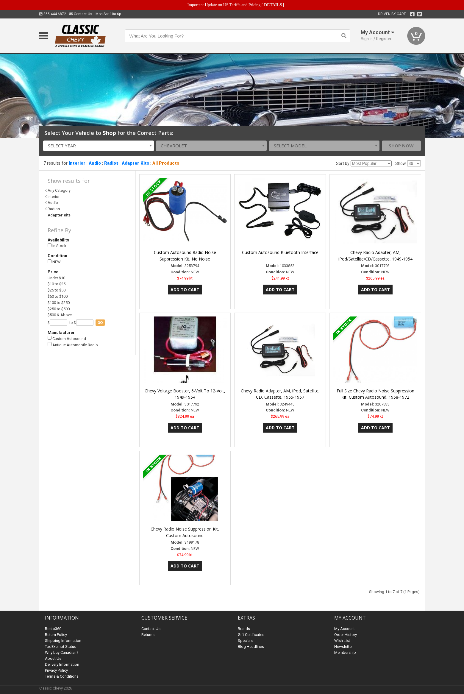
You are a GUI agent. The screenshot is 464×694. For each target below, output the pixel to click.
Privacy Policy (56, 670)
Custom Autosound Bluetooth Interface (280, 252)
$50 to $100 (58, 296)
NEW (54, 261)
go (100, 322)
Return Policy (56, 634)
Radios (111, 163)
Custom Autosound (67, 338)
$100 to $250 (59, 302)
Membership (345, 652)
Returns (147, 634)
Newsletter (343, 646)
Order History (345, 634)
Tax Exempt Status (60, 646)
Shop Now (401, 146)
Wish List (342, 640)
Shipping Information (63, 640)
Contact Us (80, 14)
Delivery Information (62, 664)
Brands (244, 628)
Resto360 (53, 628)
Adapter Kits (135, 163)
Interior (77, 163)
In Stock (57, 245)
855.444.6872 (52, 14)
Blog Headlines (251, 646)
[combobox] (98, 146)
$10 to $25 (56, 284)
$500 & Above (60, 315)
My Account (344, 628)
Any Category (59, 190)
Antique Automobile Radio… (74, 344)
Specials (245, 640)
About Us (53, 658)
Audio (95, 163)
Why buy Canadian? (62, 652)
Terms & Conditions (62, 676)
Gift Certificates (251, 634)
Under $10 (56, 278)
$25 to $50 (56, 290)
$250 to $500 (59, 309)
